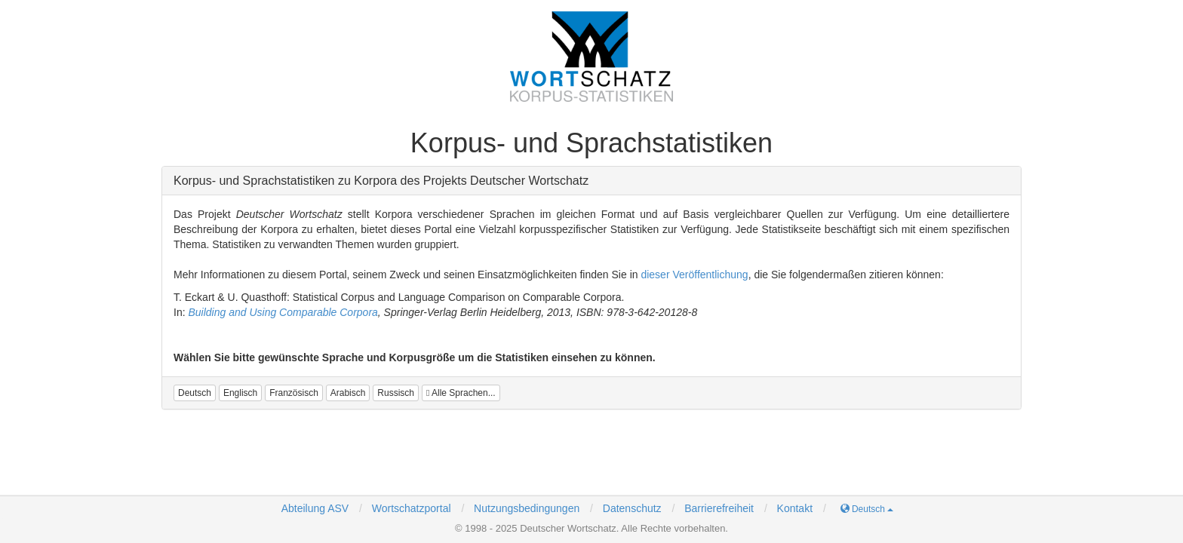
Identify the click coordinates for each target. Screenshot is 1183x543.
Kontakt (795, 508)
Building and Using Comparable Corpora (282, 312)
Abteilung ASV (315, 508)
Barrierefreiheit (719, 508)
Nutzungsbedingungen (526, 508)
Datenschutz (632, 508)
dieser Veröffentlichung (694, 274)
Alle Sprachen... (461, 393)
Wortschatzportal (410, 508)
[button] (195, 393)
